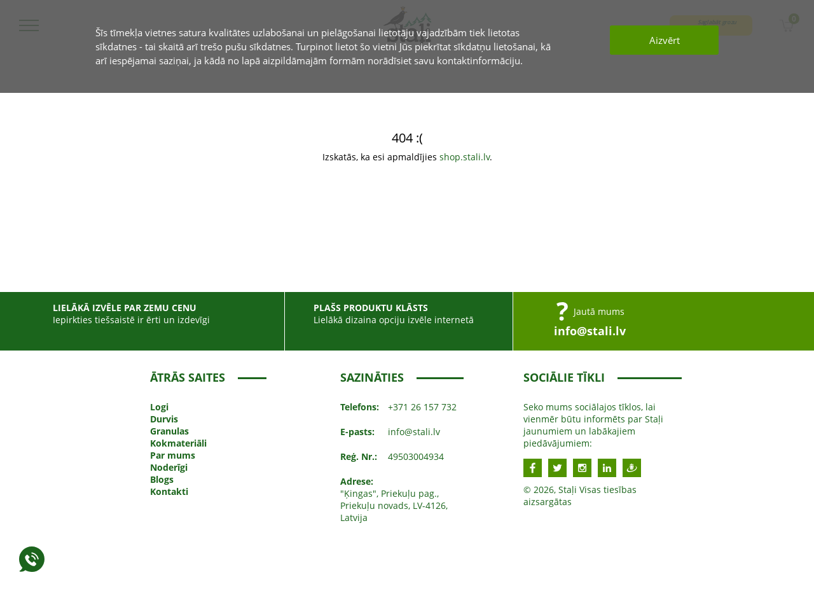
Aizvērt (664, 40)
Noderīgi (169, 467)
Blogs (162, 479)
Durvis (164, 419)
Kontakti (169, 491)
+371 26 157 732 (422, 407)
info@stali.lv (590, 330)
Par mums (172, 455)
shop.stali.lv (464, 157)
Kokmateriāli (178, 443)
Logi (159, 407)
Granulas (169, 431)
